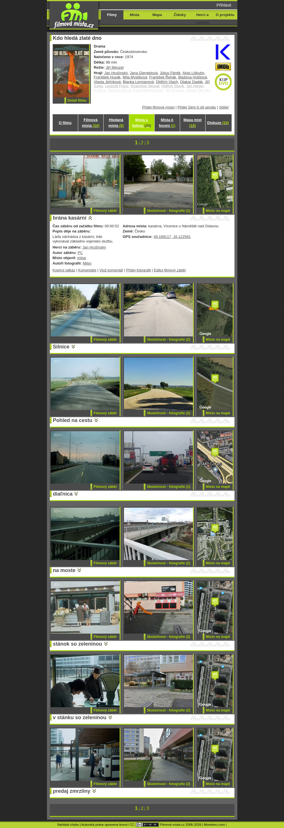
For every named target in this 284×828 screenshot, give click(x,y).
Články (180, 15)
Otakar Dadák (191, 82)
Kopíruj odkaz (64, 270)
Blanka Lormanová (138, 82)
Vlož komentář (111, 270)
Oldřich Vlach (167, 82)
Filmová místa (90, 123)
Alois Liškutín (193, 73)
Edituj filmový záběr (170, 270)
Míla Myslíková (135, 77)
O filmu (65, 123)
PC (80, 253)
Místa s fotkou (141, 123)
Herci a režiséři (202, 19)
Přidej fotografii (138, 270)
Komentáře (87, 270)
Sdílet (223, 107)
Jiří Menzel (115, 67)
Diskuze (218, 123)
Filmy (112, 15)
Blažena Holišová (192, 77)
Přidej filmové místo (158, 107)
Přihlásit (223, 5)
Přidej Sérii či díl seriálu (197, 107)
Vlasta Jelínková (107, 82)
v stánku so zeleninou (80, 717)
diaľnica (63, 494)
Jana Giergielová (144, 73)
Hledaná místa (116, 123)
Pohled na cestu (72, 420)
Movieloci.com (214, 824)
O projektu (225, 15)
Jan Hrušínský (116, 73)
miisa (81, 258)
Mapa (157, 15)
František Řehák (162, 77)
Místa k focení (167, 123)
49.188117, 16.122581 (172, 236)
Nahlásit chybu (68, 824)
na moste (64, 570)
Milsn (87, 263)
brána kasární (69, 218)
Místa (134, 15)
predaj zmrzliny (71, 791)
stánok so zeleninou (77, 644)
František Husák (107, 77)
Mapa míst (193, 123)
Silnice (61, 347)
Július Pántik (170, 73)
